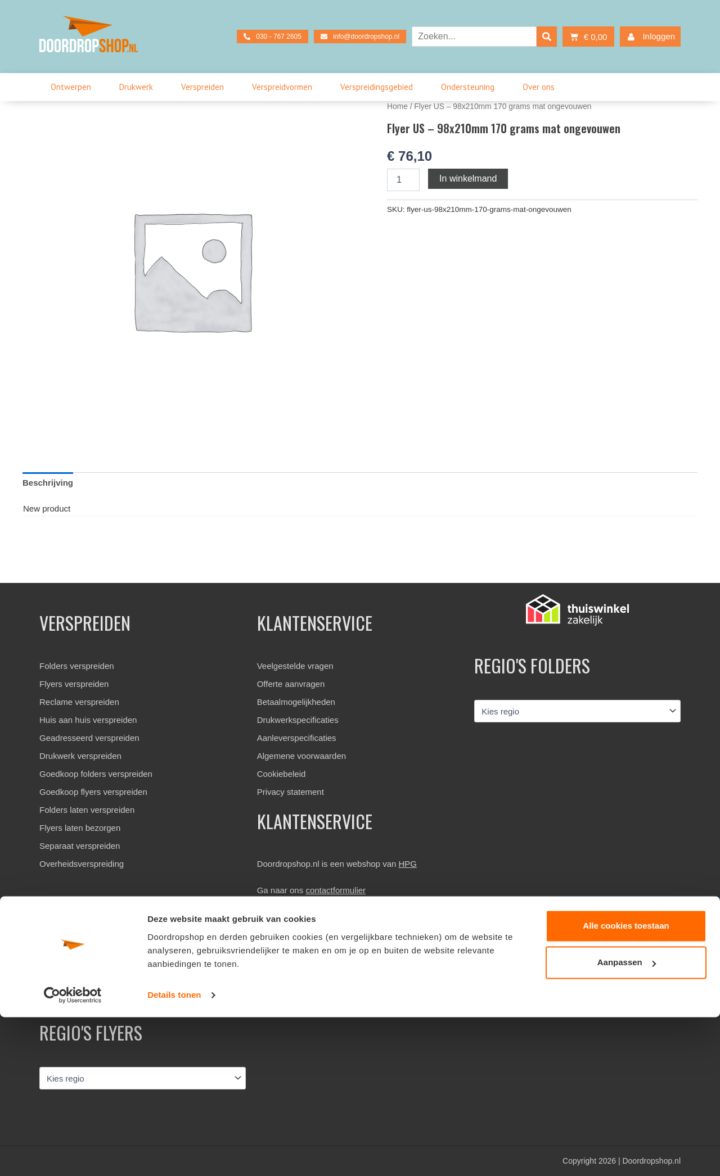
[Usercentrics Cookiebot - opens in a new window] (73, 1154)
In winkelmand (468, 178)
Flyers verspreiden (74, 684)
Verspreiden (205, 87)
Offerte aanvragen (291, 684)
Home (397, 106)
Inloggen (649, 37)
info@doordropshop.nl (306, 960)
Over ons (541, 87)
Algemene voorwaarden (301, 756)
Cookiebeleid (281, 774)
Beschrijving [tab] (47, 482)
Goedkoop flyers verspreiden (93, 792)
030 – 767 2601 (293, 942)
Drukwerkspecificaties (298, 720)
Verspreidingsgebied (379, 87)
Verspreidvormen (285, 87)
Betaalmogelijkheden (296, 702)
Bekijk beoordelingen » (82, 986)
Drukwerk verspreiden (80, 756)
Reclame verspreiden (79, 702)
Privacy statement (290, 792)
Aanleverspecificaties (296, 738)
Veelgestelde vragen (295, 666)
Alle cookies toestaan (626, 1084)
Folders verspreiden (76, 666)
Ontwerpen (74, 87)
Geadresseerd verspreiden (89, 738)
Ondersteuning (470, 87)
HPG (408, 864)
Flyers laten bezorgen (79, 828)
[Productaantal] (403, 180)
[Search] (547, 36)
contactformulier (335, 890)
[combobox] (474, 36)
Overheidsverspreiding (81, 864)
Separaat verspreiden (79, 846)
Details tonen (174, 1154)
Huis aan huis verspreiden (88, 720)
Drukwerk (139, 87)
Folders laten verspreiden (86, 810)
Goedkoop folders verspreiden (95, 774)
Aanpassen (626, 1121)
